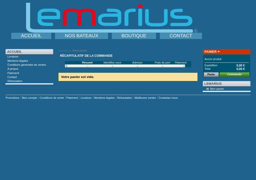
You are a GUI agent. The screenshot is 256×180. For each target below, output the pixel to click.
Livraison (13, 56)
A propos (13, 68)
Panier (210, 52)
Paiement (13, 73)
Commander (234, 74)
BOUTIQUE (134, 35)
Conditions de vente (52, 97)
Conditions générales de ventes (27, 64)
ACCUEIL (31, 35)
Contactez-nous (168, 97)
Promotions (13, 97)
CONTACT (181, 35)
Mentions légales (18, 60)
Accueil (14, 52)
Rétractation (15, 81)
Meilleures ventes (145, 97)
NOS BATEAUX (81, 35)
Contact (12, 77)
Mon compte (29, 97)
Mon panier (217, 88)
